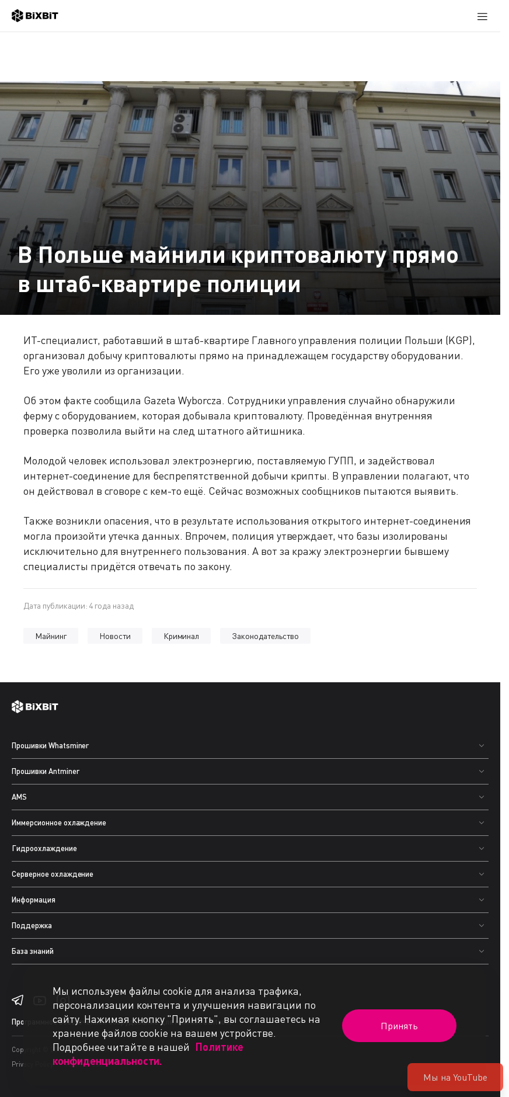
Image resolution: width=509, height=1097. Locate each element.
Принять (399, 1026)
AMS (19, 796)
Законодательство (265, 636)
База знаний (33, 951)
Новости (115, 636)
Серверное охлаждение (52, 874)
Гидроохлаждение (44, 848)
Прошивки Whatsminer (50, 745)
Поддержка (32, 925)
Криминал (181, 636)
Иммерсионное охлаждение (59, 822)
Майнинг (51, 636)
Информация (33, 899)
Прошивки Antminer (45, 771)
